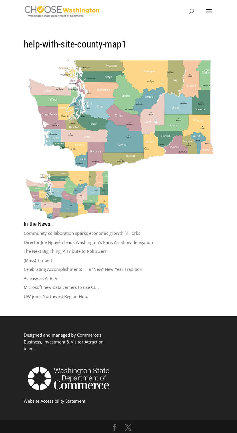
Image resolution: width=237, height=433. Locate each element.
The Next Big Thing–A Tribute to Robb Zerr (65, 251)
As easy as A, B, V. (41, 278)
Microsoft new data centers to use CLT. (61, 287)
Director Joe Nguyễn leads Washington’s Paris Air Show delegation (88, 242)
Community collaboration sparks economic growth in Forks (82, 233)
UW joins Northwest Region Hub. (56, 296)
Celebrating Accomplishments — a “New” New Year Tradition (83, 269)
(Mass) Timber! (38, 260)
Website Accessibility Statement (54, 401)
